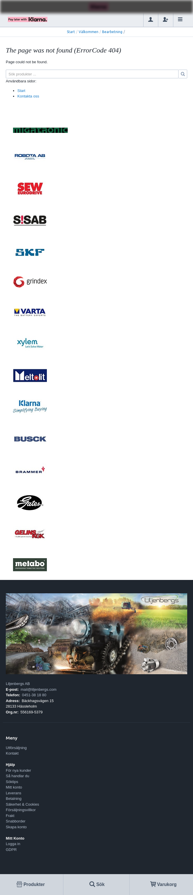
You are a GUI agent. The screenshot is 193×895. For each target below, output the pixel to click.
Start (71, 32)
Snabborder (15, 821)
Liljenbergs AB (18, 683)
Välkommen (88, 32)
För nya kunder (18, 770)
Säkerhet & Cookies (22, 804)
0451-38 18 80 (34, 695)
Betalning (13, 798)
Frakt (10, 815)
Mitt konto (14, 787)
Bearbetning (112, 32)
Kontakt (12, 753)
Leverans (13, 793)
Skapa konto (16, 827)
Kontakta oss (28, 96)
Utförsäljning (16, 748)
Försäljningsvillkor (21, 810)
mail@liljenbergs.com (38, 689)
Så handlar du (17, 776)
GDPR (11, 849)
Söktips (12, 782)
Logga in (13, 844)
